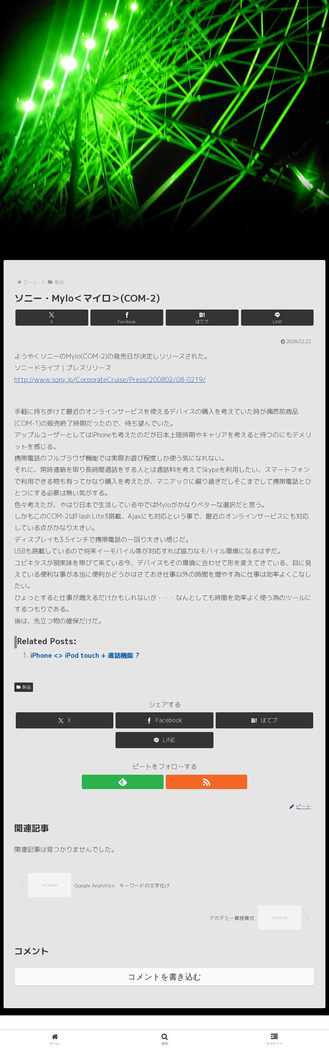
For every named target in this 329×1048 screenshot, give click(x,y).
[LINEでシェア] (240, 318)
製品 (24, 687)
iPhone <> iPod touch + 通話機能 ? (84, 655)
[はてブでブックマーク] (190, 318)
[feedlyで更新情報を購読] (156, 782)
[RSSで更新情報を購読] (173, 782)
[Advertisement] (164, 206)
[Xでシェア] (89, 318)
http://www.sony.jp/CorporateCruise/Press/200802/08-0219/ (110, 379)
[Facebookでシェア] (139, 318)
